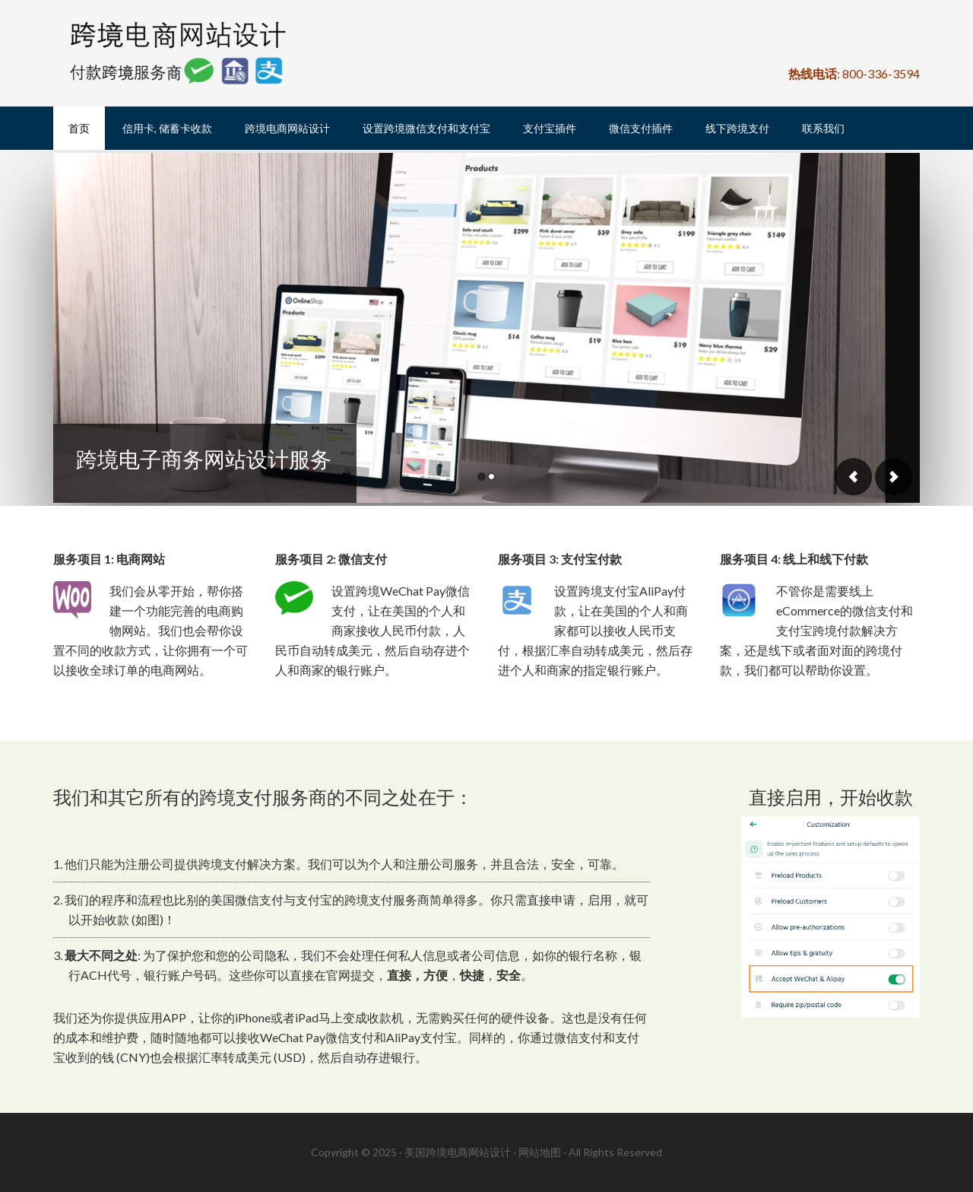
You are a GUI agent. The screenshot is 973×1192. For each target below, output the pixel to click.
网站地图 (539, 1152)
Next (893, 476)
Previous (854, 476)
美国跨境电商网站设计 (457, 1152)
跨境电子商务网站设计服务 (203, 459)
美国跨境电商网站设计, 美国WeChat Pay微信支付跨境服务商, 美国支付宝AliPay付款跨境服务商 (182, 53)
